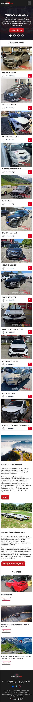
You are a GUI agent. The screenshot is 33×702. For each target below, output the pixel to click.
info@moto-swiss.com (18, 696)
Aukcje (10, 681)
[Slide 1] (14, 35)
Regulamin (12, 683)
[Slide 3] (22, 35)
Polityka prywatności (23, 681)
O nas (5, 497)
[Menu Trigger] (29, 3)
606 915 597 (18, 699)
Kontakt (21, 683)
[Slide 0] (10, 35)
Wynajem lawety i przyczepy (13, 564)
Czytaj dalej (6, 599)
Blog (4, 681)
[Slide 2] (18, 35)
